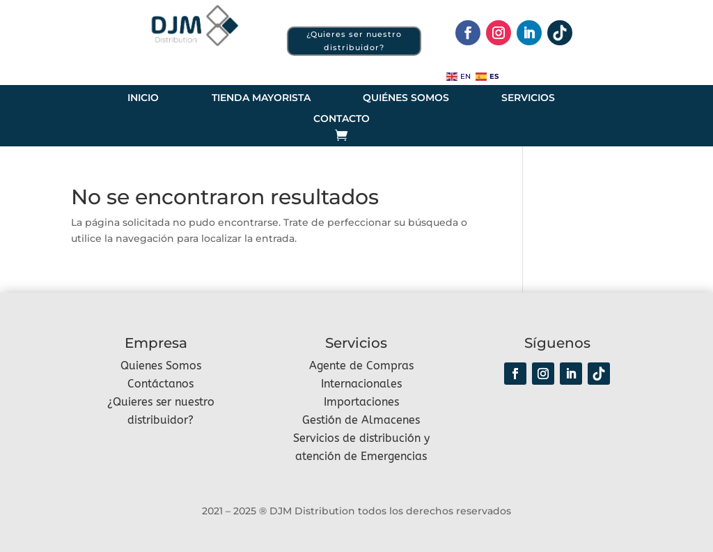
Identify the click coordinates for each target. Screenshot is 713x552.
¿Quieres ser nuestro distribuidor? (354, 40)
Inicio (143, 98)
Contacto (341, 119)
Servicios (528, 98)
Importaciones (361, 401)
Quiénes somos (406, 98)
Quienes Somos (160, 365)
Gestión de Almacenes (361, 420)
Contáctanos (160, 383)
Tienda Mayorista (261, 98)
